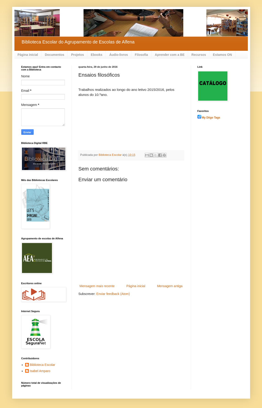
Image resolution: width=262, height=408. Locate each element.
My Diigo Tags (211, 117)
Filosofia (141, 55)
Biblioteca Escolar (42, 365)
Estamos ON (222, 55)
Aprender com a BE (170, 55)
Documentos (54, 55)
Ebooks (97, 55)
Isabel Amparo (40, 371)
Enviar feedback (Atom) (113, 294)
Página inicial (28, 55)
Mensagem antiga (169, 286)
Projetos (77, 55)
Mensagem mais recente (97, 286)
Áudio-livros (118, 55)
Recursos (199, 55)
